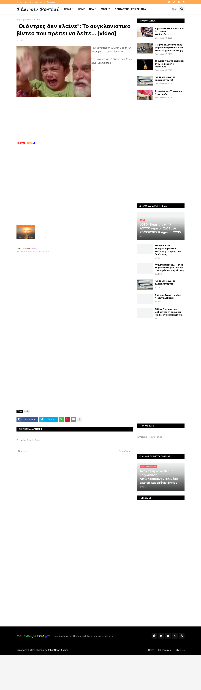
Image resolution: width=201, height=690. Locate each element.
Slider (37, 20)
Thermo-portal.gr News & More (52, 650)
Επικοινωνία (164, 650)
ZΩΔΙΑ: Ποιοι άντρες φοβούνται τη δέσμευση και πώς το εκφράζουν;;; (168, 312)
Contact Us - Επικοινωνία (46, 2)
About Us (28, 2)
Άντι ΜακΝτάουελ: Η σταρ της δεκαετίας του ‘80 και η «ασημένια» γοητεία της (169, 267)
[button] (174, 9)
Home (19, 2)
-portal (26, 142)
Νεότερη (22, 451)
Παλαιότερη (125, 451)
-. (27, 248)
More (104, 9)
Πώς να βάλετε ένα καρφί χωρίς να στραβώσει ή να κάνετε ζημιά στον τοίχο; (169, 47)
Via (92, 70)
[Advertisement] (70, 192)
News (67, 9)
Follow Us (180, 650)
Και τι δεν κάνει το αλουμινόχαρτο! (165, 78)
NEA (91, 9)
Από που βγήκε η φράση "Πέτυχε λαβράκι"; (168, 296)
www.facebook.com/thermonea (74, 293)
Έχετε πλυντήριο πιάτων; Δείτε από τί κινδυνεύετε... (169, 31)
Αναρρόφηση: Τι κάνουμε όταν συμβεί (168, 92)
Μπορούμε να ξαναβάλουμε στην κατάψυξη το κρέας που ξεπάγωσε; (168, 250)
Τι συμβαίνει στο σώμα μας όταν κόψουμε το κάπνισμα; (170, 63)
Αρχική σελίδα (24, 20)
